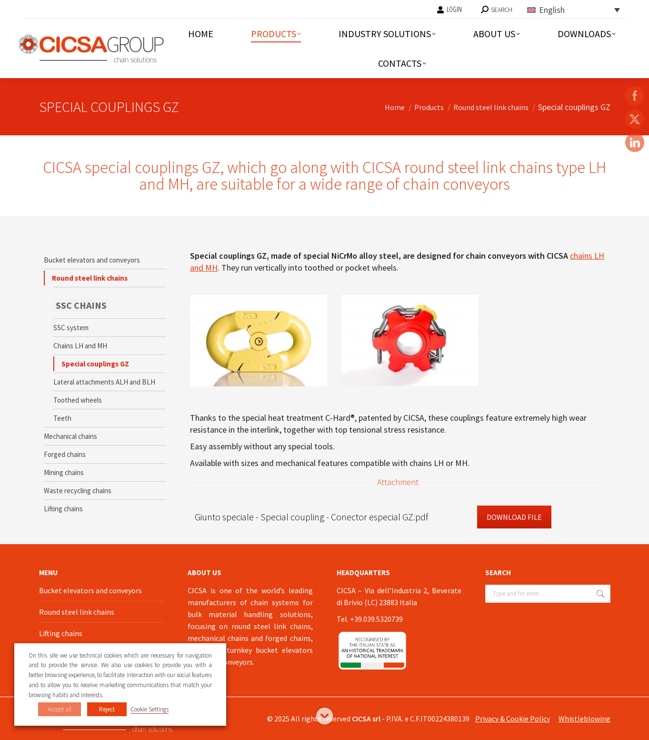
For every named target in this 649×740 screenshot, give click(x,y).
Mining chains (64, 472)
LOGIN (449, 9)
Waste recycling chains (77, 490)
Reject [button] (107, 709)
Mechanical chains (70, 436)
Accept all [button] (59, 709)
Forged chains (65, 454)
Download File (514, 517)
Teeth (62, 418)
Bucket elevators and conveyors (92, 259)
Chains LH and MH (80, 345)
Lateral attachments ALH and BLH (104, 381)
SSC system (71, 327)
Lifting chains (63, 508)
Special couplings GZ (95, 363)
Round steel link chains (90, 278)
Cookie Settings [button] (149, 709)
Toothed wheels (77, 400)
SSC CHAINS (81, 305)
